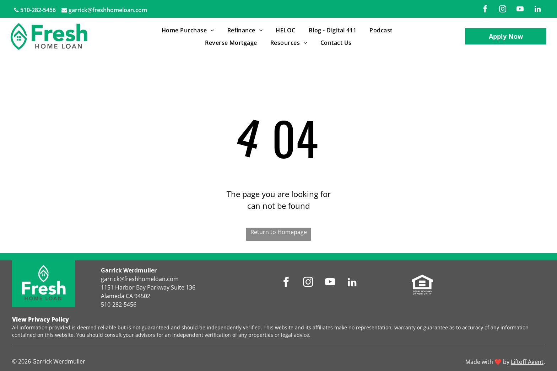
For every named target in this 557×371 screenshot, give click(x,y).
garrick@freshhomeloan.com (108, 10)
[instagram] (502, 10)
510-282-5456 (38, 10)
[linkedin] (537, 10)
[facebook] (485, 10)
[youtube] (520, 10)
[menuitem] (189, 30)
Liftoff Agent (527, 362)
